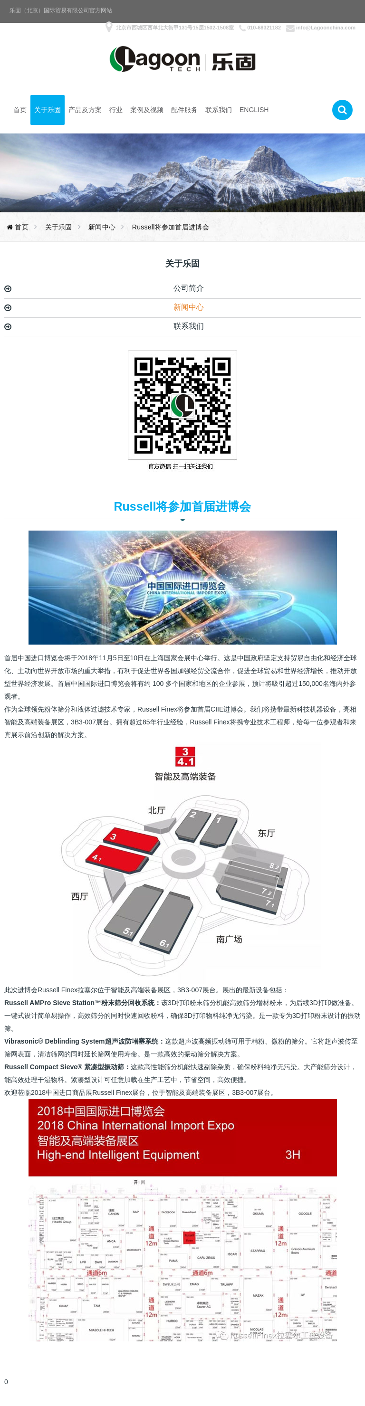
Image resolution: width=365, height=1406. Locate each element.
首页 (20, 110)
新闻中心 (188, 307)
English (254, 110)
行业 (116, 110)
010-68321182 (264, 27)
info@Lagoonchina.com (325, 27)
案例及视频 (146, 110)
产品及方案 (85, 110)
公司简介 (188, 288)
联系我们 (218, 110)
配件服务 (184, 110)
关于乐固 (47, 110)
